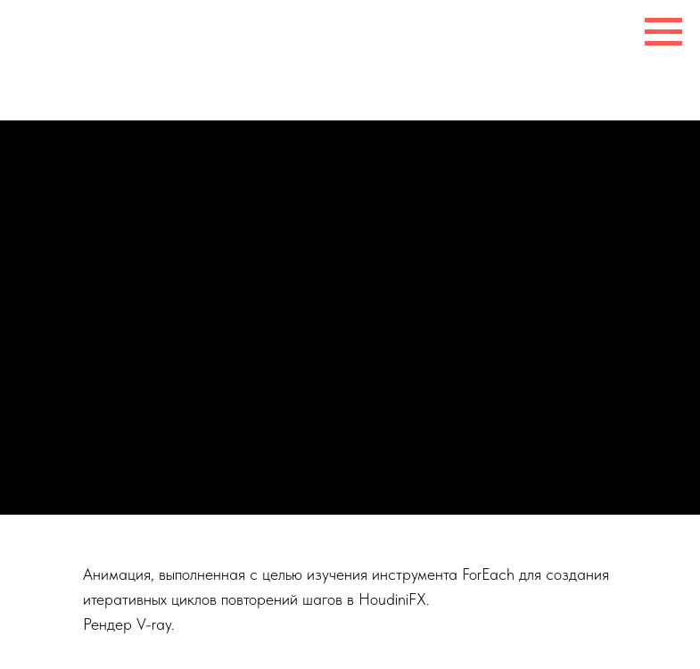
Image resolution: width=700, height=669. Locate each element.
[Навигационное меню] (663, 32)
